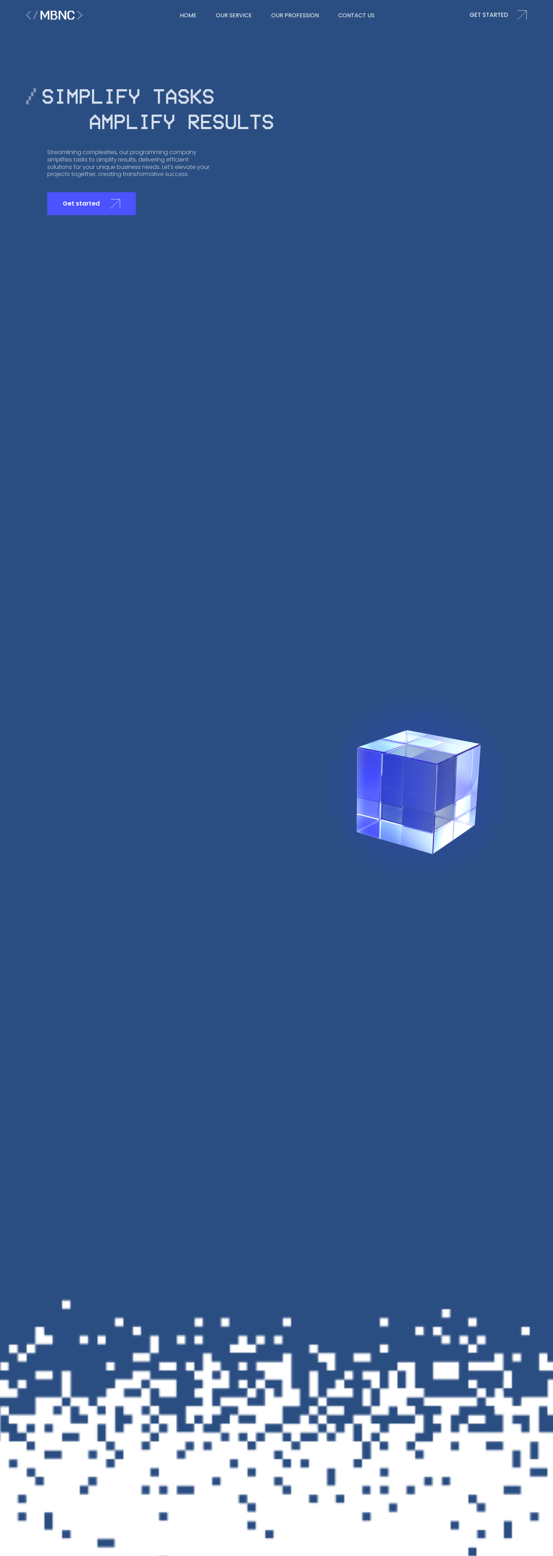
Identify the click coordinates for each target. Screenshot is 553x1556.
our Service (234, 15)
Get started (91, 204)
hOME (188, 15)
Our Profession (295, 15)
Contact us (356, 15)
